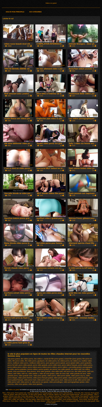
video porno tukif (84, 380)
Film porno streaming (26, 401)
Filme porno (10, 393)
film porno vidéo (18, 361)
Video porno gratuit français (71, 394)
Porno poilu (67, 398)
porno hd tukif (13, 365)
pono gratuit (50, 363)
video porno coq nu (78, 376)
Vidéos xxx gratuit (51, 3)
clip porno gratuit (14, 359)
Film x (4, 393)
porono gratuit (43, 369)
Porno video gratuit (27, 396)
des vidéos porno (27, 359)
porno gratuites (85, 363)
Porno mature (75, 396)
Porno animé (83, 399)
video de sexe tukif (62, 373)
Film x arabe (12, 399)
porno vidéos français (69, 365)
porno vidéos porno (85, 365)
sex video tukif (76, 369)
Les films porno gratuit (35, 394)
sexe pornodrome (19, 371)
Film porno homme (29, 398)
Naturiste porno (68, 393)
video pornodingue (56, 382)
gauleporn (41, 361)
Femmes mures (58, 393)
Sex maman (21, 399)
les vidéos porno (64, 361)
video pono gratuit (39, 376)
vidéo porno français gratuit (43, 378)
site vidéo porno (80, 371)
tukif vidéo (17, 373)
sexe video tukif (57, 371)
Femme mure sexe (14, 396)
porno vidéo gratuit (25, 365)
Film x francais (85, 393)
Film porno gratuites (87, 394)
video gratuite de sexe (78, 373)
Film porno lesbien (40, 401)
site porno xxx (69, 371)
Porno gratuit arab (20, 393)
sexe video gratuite (44, 371)
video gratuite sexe (26, 376)
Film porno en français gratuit (86, 401)
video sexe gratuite (35, 384)
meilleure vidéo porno (37, 363)
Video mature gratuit (56, 398)
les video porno (51, 361)
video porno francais (21, 394)
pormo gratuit (60, 363)
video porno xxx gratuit (40, 382)
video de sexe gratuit (47, 373)
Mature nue (58, 394)
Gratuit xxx (75, 398)
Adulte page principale (15, 12)
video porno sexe (43, 380)
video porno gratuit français (78, 378)
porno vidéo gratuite (40, 365)
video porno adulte (63, 376)
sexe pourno (31, 371)
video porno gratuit (60, 378)
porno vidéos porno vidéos (17, 367)
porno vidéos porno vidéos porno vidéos (42, 367)
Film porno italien (56, 399)
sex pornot (53, 369)
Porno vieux (6, 401)
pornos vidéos (32, 369)
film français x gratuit (42, 398)
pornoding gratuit (75, 367)
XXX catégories (35, 12)
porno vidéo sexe (54, 365)
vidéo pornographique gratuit (74, 382)
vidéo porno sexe (57, 380)
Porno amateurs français (70, 399)
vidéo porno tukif (14, 382)
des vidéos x (38, 359)
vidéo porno (51, 376)
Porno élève (15, 401)
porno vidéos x (63, 367)
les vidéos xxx (75, 361)
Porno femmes (65, 396)
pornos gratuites (20, 369)
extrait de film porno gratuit (54, 359)
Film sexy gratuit (31, 399)
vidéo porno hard (30, 380)
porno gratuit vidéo (73, 363)
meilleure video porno (20, 363)
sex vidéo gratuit (64, 369)
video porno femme (25, 378)
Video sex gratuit (8, 394)
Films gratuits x (84, 396)
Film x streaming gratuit (69, 401)
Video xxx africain (48, 394)
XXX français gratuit (46, 393)
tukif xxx (24, 373)
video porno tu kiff (70, 380)
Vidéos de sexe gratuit (53, 401)
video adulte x (33, 373)
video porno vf (26, 382)
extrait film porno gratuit (72, 359)
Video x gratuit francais (15, 398)
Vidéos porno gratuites (43, 399)
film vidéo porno (30, 361)
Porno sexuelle (84, 398)
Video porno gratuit (33, 393)
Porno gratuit (95, 393)
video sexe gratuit (21, 384)
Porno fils (77, 393)
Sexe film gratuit (93, 399)
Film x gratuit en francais (52, 396)
